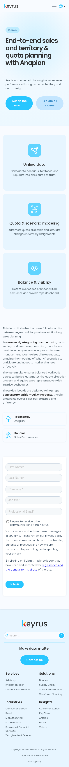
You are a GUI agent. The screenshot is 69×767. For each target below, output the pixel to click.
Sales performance (50, 689)
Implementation (15, 684)
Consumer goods (16, 708)
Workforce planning (50, 694)
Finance (43, 680)
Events (43, 722)
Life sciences (13, 722)
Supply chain (47, 684)
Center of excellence (18, 689)
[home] (15, 6)
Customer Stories (49, 708)
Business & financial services (17, 729)
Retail (9, 713)
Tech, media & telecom (19, 735)
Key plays (44, 713)
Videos (43, 727)
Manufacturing (14, 717)
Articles (43, 717)
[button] (53, 6)
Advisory (11, 680)
